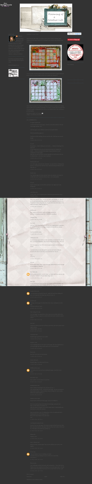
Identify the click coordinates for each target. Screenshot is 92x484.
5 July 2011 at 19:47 (36, 169)
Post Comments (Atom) (37, 479)
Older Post (62, 476)
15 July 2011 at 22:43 (36, 438)
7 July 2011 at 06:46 (36, 364)
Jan (31, 143)
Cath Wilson (33, 192)
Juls (31, 262)
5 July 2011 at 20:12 (36, 188)
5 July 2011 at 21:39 (36, 278)
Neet (31, 323)
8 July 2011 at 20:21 (36, 381)
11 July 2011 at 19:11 (36, 419)
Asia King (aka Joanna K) (35, 423)
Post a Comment (30, 474)
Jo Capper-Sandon (34, 122)
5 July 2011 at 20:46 (36, 219)
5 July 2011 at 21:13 (36, 258)
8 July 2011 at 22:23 (36, 394)
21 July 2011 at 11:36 (36, 459)
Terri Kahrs (32, 272)
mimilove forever (34, 398)
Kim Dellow (33, 377)
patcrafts (32, 300)
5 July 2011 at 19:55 (36, 179)
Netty (31, 281)
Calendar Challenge (54, 38)
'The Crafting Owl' (34, 312)
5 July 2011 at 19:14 (36, 140)
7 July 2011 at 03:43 (36, 356)
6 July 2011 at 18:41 (36, 331)
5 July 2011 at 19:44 (36, 158)
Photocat (32, 463)
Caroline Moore (33, 291)
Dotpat (31, 434)
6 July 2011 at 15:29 (36, 319)
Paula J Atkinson (33, 442)
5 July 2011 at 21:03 (36, 234)
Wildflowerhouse (34, 368)
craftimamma (33, 237)
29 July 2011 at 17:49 (36, 470)
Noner (31, 352)
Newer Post (29, 476)
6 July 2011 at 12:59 (36, 308)
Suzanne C (32, 342)
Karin (31, 223)
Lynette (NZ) (33, 360)
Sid (31, 182)
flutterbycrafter (33, 161)
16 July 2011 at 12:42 (36, 448)
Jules (37, 73)
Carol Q (20, 36)
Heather (32, 173)
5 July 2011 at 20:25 (36, 206)
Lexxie (31, 451)
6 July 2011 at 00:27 (36, 287)
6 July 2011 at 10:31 (36, 297)
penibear (32, 210)
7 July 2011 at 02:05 (36, 348)
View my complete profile (15, 54)
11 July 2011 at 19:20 (36, 430)
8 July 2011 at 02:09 (36, 373)
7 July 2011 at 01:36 (36, 338)
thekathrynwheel (33, 385)
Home (46, 476)
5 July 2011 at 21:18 (36, 268)
